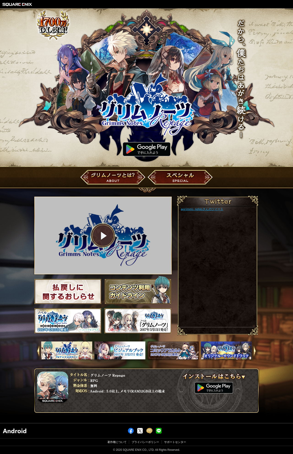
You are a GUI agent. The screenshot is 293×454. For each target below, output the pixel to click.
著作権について (117, 442)
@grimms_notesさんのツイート (202, 209)
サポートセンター (175, 442)
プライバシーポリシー (145, 442)
